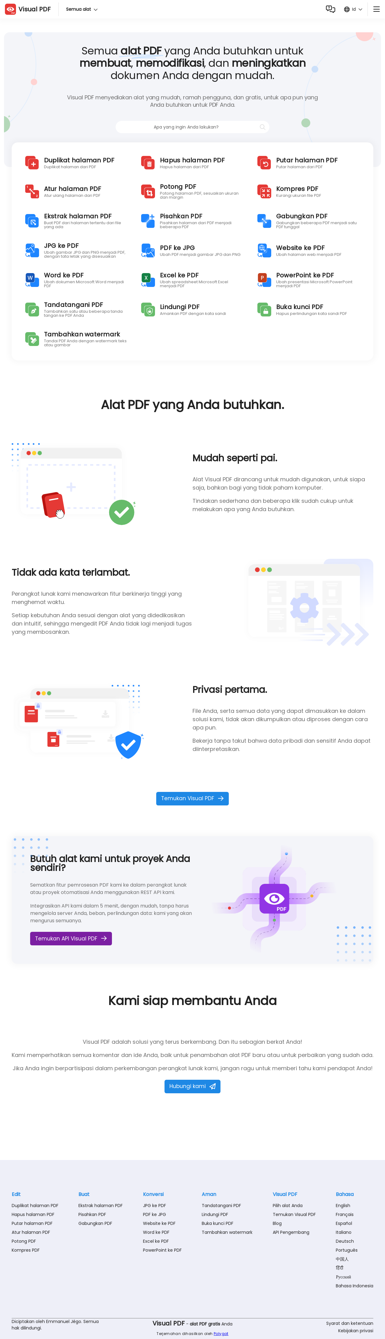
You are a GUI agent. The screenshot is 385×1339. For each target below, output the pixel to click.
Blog (277, 1223)
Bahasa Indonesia (354, 1286)
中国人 (342, 1259)
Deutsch (345, 1241)
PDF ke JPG (154, 1214)
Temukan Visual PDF (294, 1214)
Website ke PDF (159, 1223)
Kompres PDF (26, 1250)
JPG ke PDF (154, 1205)
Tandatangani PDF (221, 1205)
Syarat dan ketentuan (349, 1323)
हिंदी (339, 1268)
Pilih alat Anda (288, 1205)
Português (347, 1250)
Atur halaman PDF (31, 1232)
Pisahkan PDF (92, 1214)
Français (345, 1214)
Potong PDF (24, 1241)
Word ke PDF (156, 1232)
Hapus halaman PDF (33, 1214)
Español (344, 1223)
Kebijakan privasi (355, 1330)
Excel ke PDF (156, 1241)
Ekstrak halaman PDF (100, 1205)
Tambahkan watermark (227, 1232)
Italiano (343, 1232)
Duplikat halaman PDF (35, 1205)
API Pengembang (291, 1232)
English (343, 1205)
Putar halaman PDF (32, 1223)
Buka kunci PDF (217, 1223)
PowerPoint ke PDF (162, 1250)
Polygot (221, 1333)
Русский (343, 1277)
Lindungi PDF (215, 1214)
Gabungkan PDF (95, 1223)
